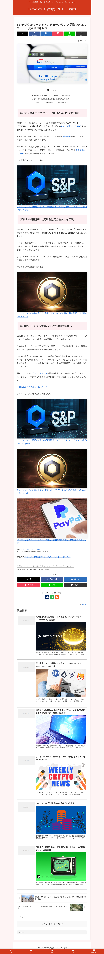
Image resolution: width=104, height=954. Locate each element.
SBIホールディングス (24, 566)
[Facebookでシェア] (34, 34)
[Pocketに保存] (57, 34)
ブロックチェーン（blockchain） (28, 569)
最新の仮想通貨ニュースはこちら (33, 387)
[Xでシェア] (22, 34)
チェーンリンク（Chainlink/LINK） (54, 566)
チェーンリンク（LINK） (71, 126)
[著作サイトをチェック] (47, 597)
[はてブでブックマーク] (46, 34)
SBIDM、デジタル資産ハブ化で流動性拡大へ (51, 102)
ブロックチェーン (39, 373)
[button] (81, 34)
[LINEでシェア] (69, 34)
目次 (49, 90)
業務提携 (67, 137)
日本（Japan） (44, 569)
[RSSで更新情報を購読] (57, 597)
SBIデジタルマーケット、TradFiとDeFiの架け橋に (53, 95)
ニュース (70, 566)
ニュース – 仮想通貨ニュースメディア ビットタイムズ (47, 557)
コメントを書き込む (52, 923)
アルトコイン (37, 566)
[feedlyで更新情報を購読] (52, 597)
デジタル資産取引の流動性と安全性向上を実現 (51, 99)
